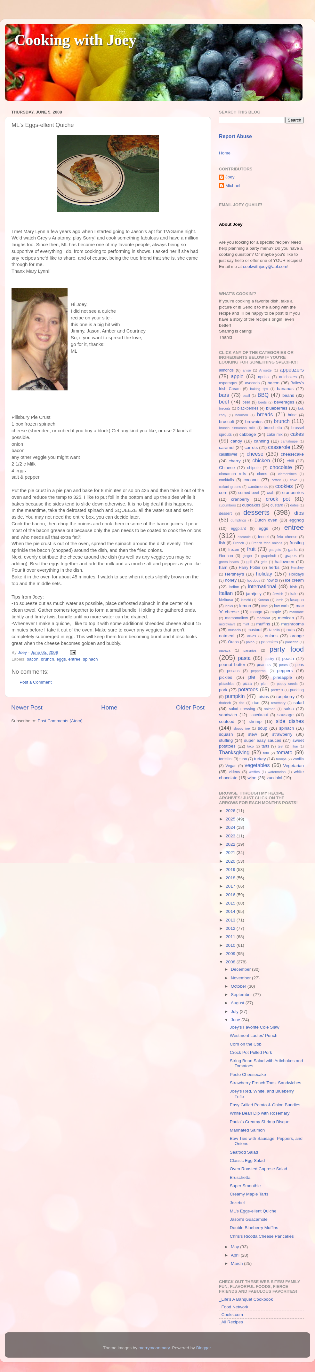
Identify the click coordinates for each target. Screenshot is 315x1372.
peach (288, 658)
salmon (269, 709)
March (237, 1263)
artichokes (288, 377)
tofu (266, 753)
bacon (32, 659)
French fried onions (266, 543)
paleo (250, 642)
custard (277, 505)
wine (251, 777)
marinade (296, 612)
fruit (251, 549)
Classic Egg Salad (247, 1160)
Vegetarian (293, 765)
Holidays (296, 574)
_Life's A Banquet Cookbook (246, 1299)
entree (74, 659)
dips (299, 513)
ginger (247, 556)
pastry (269, 659)
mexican (286, 617)
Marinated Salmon (247, 1130)
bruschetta (273, 428)
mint (246, 624)
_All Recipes (231, 1322)
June (236, 1019)
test (280, 746)
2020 (231, 861)
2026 (231, 810)
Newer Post (27, 707)
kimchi (246, 600)
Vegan (230, 766)
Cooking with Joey (75, 39)
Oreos (233, 642)
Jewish (278, 594)
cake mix (275, 434)
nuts (291, 629)
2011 (231, 936)
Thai (294, 746)
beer (246, 402)
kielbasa (226, 600)
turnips (281, 759)
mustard (254, 630)
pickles (225, 677)
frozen (233, 549)
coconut (251, 479)
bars (224, 395)
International (262, 586)
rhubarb (225, 703)
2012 (231, 928)
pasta (244, 658)
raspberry (285, 696)
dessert (225, 513)
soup (262, 728)
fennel (263, 537)
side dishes (290, 721)
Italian (226, 593)
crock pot (278, 499)
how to (272, 580)
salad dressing (242, 709)
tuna (243, 759)
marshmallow (236, 618)
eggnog (296, 520)
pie (251, 677)
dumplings (238, 520)
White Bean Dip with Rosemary (260, 1113)
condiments (258, 486)
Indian (234, 587)
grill (249, 562)
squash (226, 734)
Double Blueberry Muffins (254, 1227)
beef (224, 401)
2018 (231, 877)
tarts (265, 746)
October (239, 986)
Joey (230, 177)
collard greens (230, 487)
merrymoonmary (154, 1347)
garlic (292, 549)
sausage (285, 714)
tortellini (225, 759)
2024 (231, 827)
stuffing (226, 740)
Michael (232, 185)
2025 (231, 819)
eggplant (238, 528)
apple (237, 376)
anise (247, 370)
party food (287, 649)
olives (251, 636)
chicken (261, 460)
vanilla (298, 759)
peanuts (264, 664)
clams (262, 474)
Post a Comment (36, 682)
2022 (231, 844)
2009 (231, 953)
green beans (229, 562)
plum (264, 684)
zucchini (274, 777)
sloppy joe (241, 728)
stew (252, 734)
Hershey (297, 567)
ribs (241, 703)
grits (264, 562)
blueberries (276, 408)
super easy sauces (262, 740)
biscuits (224, 408)
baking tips (259, 389)
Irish (293, 587)
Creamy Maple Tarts (249, 1194)
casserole (279, 447)
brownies (253, 421)
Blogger (203, 1347)
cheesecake (292, 454)
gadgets (275, 550)
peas (299, 664)
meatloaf (263, 618)
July (235, 1011)
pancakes (269, 642)
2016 (231, 894)
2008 (231, 962)
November (241, 978)
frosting (297, 542)
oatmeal (226, 635)
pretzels (277, 690)
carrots (251, 447)
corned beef (248, 492)
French (238, 543)
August (238, 1002)
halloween (284, 561)
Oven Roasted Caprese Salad (258, 1168)
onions (271, 635)
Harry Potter (250, 567)
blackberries (248, 408)
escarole (244, 537)
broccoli (226, 421)
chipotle (254, 468)
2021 (231, 852)
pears (283, 665)
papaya (224, 650)
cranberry (240, 499)
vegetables (257, 765)
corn (223, 492)
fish (222, 543)
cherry (235, 461)
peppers (285, 670)
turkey (260, 759)
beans (288, 395)
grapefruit (268, 556)
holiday (264, 573)
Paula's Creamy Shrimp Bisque (259, 1121)
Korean (263, 600)
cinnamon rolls (232, 474)
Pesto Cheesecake (248, 1074)
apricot (264, 377)
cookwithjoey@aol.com (265, 266)
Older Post (190, 707)
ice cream (294, 580)
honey (231, 580)
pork (223, 689)
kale (293, 594)
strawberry (282, 734)
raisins (263, 696)
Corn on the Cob (246, 1044)
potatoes (248, 689)
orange (297, 635)
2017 (231, 886)
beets (262, 402)
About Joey (231, 224)
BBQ (263, 395)
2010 (231, 945)
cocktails (226, 480)
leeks (229, 606)
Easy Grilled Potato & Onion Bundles (265, 1104)
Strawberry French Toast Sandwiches (265, 1082)
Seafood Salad (244, 1152)
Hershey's (234, 574)
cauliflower (228, 454)
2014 (231, 911)
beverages (284, 402)
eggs (61, 659)
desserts (256, 512)
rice (255, 702)
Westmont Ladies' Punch (254, 1035)
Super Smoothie (245, 1185)
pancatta (291, 642)
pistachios (226, 684)
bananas (285, 388)
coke (293, 480)
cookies (284, 486)
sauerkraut (259, 715)
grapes (290, 555)
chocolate (281, 467)
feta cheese (287, 537)
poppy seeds (287, 684)
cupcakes (251, 505)
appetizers (292, 369)
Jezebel (237, 1202)
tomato (285, 752)
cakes (297, 434)
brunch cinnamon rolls (237, 428)
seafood (226, 721)
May (235, 1246)
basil (246, 395)
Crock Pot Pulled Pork (251, 1052)
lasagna (297, 600)
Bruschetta (240, 1177)
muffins (263, 624)
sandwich (228, 714)
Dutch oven (265, 520)
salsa (289, 708)
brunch (47, 659)
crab (271, 492)
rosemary (278, 703)
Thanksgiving (234, 752)
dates (294, 505)
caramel (226, 447)
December (241, 969)
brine (292, 415)
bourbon (241, 415)
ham (223, 567)
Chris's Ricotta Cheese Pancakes (262, 1236)
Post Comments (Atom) (60, 720)
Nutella (274, 630)
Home (109, 707)
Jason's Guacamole (249, 1219)
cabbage (247, 434)
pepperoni (258, 671)
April (236, 1255)
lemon (245, 605)
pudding (297, 690)
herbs (274, 567)
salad (299, 702)
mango (256, 612)
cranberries (293, 492)
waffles (254, 772)
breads (265, 414)
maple (276, 612)
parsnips (249, 650)
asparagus (228, 383)
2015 (231, 903)
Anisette (265, 370)
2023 (231, 836)
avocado (252, 383)
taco (250, 746)
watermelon (277, 772)
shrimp (255, 721)
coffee (276, 480)
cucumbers (227, 505)
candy (236, 441)
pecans (233, 671)
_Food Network (233, 1307)
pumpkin (235, 696)
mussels (234, 630)
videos (234, 772)
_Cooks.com (231, 1314)
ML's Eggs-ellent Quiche (253, 1211)
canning (261, 441)
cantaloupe (289, 441)
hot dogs (253, 580)
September (242, 994)
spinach (90, 659)
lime (264, 606)
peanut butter (232, 664)
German (226, 555)
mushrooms (292, 624)
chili (290, 461)
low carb (281, 606)
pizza (247, 683)
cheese (254, 454)
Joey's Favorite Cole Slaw (254, 1027)
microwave (227, 624)
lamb (279, 600)
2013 (231, 920)
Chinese (227, 467)
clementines (287, 474)
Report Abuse (235, 136)
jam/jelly (254, 593)
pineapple (282, 677)
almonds (226, 370)
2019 (231, 869)
